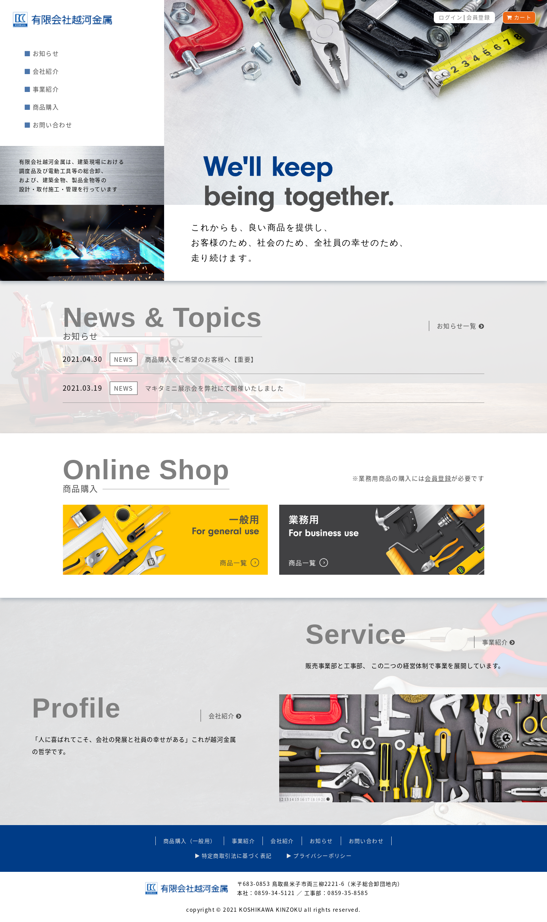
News (123, 359)
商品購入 (42, 106)
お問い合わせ (48, 124)
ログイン (450, 17)
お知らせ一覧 (460, 325)
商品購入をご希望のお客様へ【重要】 (201, 359)
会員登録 (478, 17)
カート (519, 17)
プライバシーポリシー (319, 855)
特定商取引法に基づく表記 (233, 855)
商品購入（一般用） (189, 840)
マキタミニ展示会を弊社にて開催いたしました (214, 388)
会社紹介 (42, 71)
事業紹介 (42, 88)
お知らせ (42, 53)
